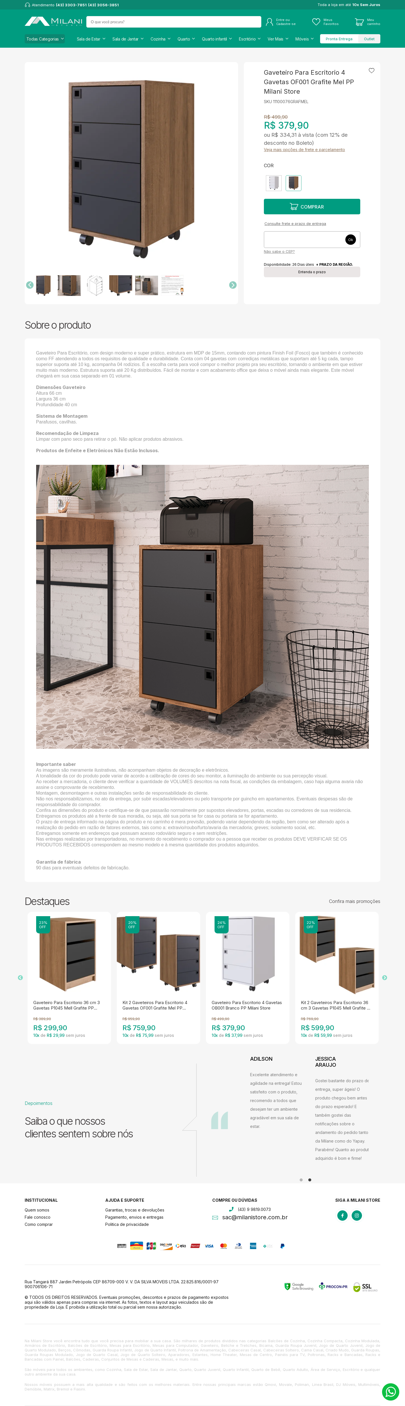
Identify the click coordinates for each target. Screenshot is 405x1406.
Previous (20, 978)
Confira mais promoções (354, 901)
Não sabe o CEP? (279, 251)
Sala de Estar (88, 38)
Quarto (184, 38)
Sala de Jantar (125, 38)
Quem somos (37, 1209)
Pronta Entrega (339, 38)
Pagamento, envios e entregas (134, 1217)
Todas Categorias (42, 38)
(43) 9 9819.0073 (254, 1209)
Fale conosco (37, 1217)
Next (385, 978)
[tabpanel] (278, 1109)
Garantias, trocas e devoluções (134, 1209)
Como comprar (39, 1224)
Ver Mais (275, 38)
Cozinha (158, 38)
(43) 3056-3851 (103, 5)
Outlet (369, 38)
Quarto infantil (214, 38)
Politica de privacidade (127, 1224)
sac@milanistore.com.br (255, 1218)
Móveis (302, 38)
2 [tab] (310, 1180)
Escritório (247, 38)
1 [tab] (301, 1180)
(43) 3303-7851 (71, 5)
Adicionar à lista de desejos (372, 71)
